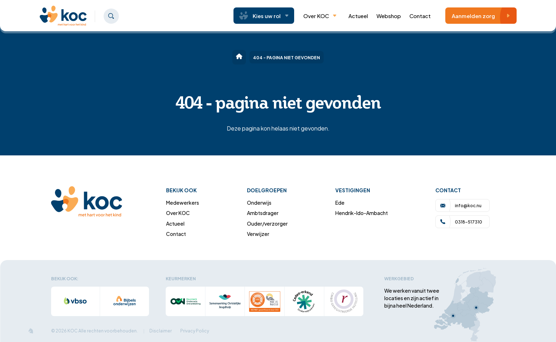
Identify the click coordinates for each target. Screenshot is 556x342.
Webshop (388, 15)
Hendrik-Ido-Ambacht (361, 213)
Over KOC (319, 15)
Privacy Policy (194, 330)
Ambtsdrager (263, 213)
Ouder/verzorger (267, 223)
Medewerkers (182, 202)
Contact (420, 15)
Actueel (175, 223)
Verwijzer (258, 234)
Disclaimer (160, 330)
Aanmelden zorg (483, 15)
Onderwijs (259, 202)
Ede (340, 202)
